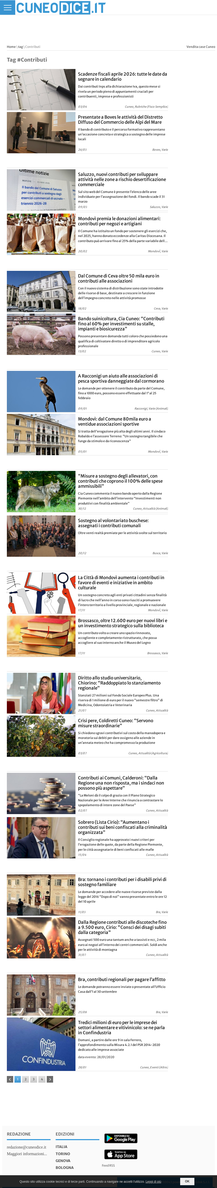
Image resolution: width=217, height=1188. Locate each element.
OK (187, 1181)
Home (11, 47)
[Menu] (7, 7)
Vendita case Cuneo (201, 47)
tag (20, 47)
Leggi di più (153, 1181)
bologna (65, 1167)
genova (63, 1160)
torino (63, 1154)
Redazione (19, 1134)
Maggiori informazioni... (27, 1154)
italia (61, 1146)
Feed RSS (108, 1165)
